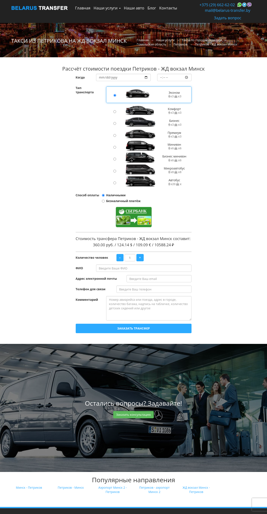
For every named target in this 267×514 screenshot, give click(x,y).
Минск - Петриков (29, 487)
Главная (82, 8)
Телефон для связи (91, 289)
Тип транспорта (85, 90)
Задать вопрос (227, 17)
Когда (80, 77)
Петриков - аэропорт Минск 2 (154, 489)
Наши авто (134, 8)
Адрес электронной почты (96, 279)
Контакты (168, 8)
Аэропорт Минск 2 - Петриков (112, 489)
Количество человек (92, 257)
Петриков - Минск (71, 487)
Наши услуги (107, 8)
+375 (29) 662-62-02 (217, 4)
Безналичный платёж (123, 201)
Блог (152, 8)
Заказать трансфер (133, 328)
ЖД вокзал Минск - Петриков (196, 489)
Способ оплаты (87, 195)
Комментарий (87, 300)
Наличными (116, 195)
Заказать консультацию (133, 415)
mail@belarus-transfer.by (227, 10)
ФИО (79, 268)
